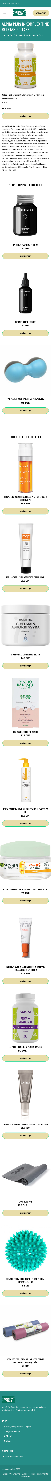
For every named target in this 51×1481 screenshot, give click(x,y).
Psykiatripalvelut (13, 1431)
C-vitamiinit (39, 95)
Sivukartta (25, 1476)
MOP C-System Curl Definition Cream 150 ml (25, 577)
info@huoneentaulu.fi (13, 1456)
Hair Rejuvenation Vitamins (25, 244)
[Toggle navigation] (5, 13)
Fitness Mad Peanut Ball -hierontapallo (25, 399)
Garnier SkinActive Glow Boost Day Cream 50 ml (25, 889)
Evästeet (25, 1474)
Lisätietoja (25, 116)
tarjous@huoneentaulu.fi (11, 3)
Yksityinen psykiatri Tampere (18, 1426)
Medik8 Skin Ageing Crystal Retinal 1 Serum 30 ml (25, 1124)
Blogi (8, 1441)
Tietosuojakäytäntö (39, 1474)
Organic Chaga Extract (25, 322)
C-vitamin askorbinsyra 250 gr (25, 654)
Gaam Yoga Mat (25, 1201)
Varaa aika (41, 13)
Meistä (9, 1436)
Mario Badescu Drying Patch (25, 731)
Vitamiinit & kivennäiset (23, 95)
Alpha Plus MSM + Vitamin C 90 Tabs (26, 1047)
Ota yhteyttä (14, 1474)
